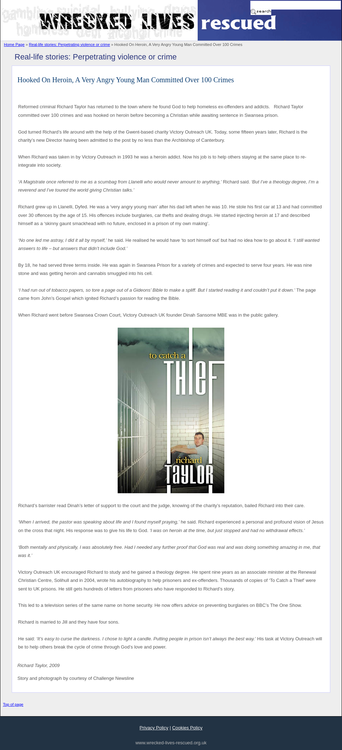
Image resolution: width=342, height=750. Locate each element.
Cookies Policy (187, 727)
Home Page (14, 44)
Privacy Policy (154, 727)
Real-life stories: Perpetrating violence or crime (69, 44)
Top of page (13, 704)
